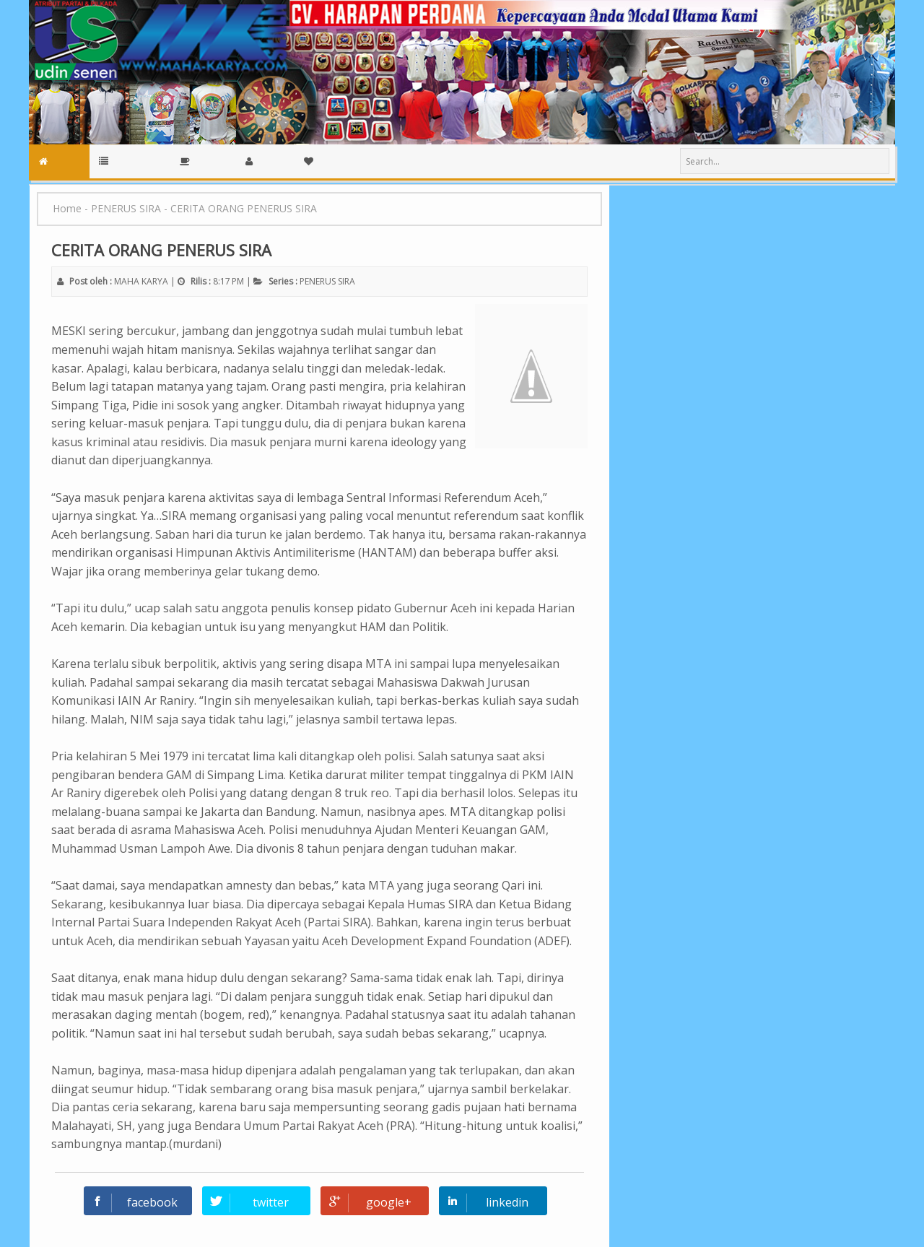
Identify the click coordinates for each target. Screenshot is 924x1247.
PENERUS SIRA (327, 281)
